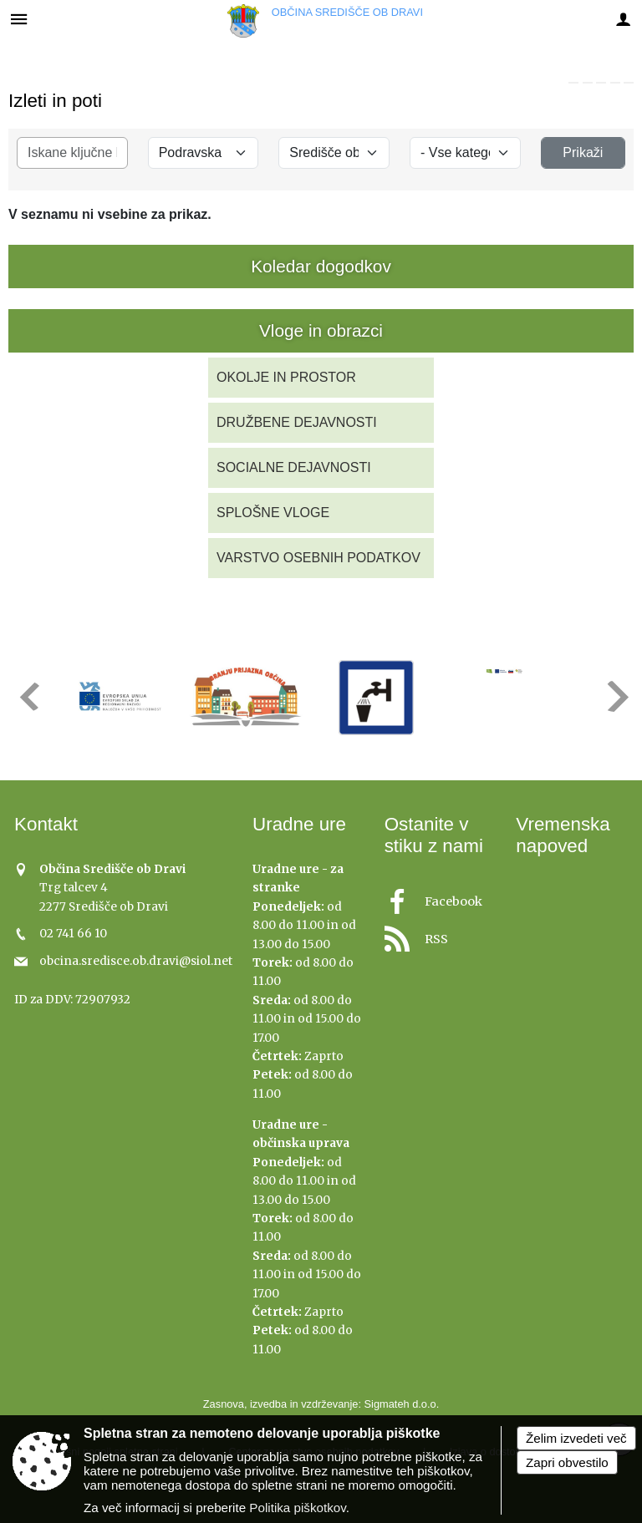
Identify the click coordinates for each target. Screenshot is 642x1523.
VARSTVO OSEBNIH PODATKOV (318, 558)
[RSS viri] (441, 934)
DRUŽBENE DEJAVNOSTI (297, 422)
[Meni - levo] (19, 19)
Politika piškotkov (297, 1507)
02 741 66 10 (73, 933)
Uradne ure (299, 824)
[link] (573, 83)
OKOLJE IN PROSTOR (286, 377)
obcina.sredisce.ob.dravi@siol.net (135, 961)
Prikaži (583, 152)
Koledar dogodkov (321, 266)
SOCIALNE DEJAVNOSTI (294, 467)
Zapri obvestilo (567, 1462)
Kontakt (46, 824)
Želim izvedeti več (576, 1438)
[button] (28, 696)
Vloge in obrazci (321, 330)
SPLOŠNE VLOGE (273, 512)
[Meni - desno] (623, 19)
